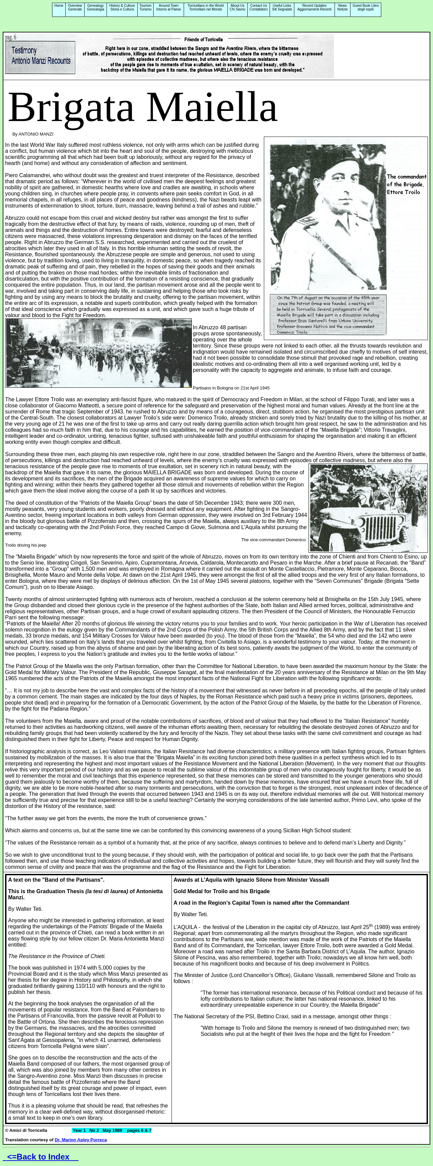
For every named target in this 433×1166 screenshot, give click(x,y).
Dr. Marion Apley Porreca (81, 1139)
